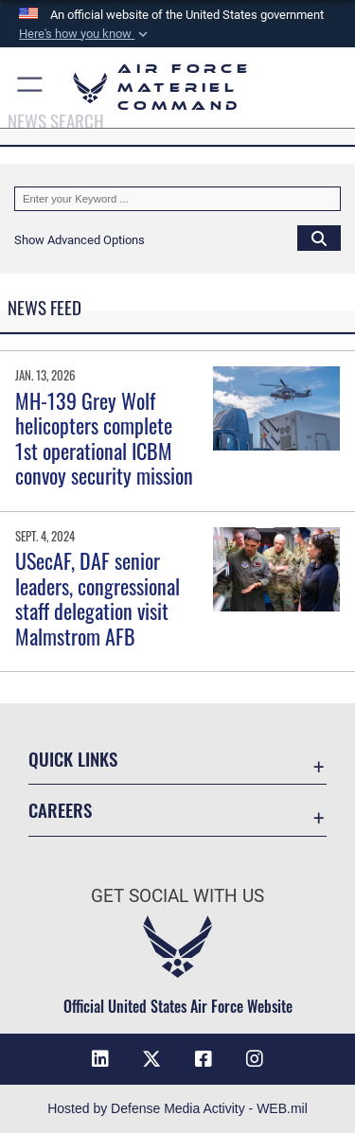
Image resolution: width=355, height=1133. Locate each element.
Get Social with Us (177, 896)
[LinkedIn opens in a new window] (100, 1059)
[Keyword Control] (177, 198)
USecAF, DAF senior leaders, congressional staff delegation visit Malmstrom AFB (97, 597)
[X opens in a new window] (151, 1059)
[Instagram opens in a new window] (254, 1059)
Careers (60, 809)
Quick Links (72, 758)
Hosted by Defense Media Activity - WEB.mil (177, 1108)
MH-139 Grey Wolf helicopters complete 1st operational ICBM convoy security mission (104, 437)
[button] (85, 34)
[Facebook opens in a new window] (203, 1059)
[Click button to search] (319, 237)
